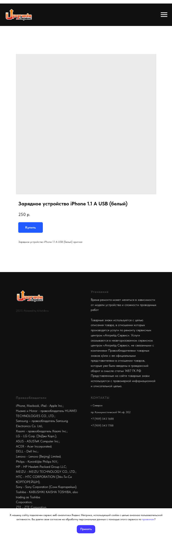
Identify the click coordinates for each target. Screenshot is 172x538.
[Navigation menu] (164, 14)
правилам (148, 519)
